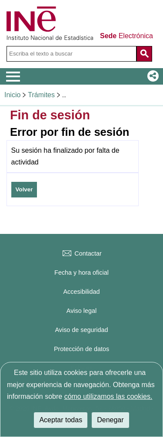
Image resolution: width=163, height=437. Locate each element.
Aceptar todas (60, 420)
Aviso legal (81, 310)
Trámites (41, 95)
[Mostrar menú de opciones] (13, 77)
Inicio (12, 95)
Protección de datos (81, 348)
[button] (151, 76)
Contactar (81, 253)
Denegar (110, 420)
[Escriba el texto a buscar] (71, 54)
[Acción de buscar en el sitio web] (144, 54)
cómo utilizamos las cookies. (108, 396)
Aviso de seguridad (81, 329)
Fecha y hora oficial (81, 272)
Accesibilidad (81, 291)
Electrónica (126, 36)
